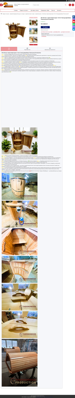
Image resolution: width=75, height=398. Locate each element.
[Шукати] (65, 5)
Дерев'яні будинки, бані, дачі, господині (17, 13)
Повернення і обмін (45, 10)
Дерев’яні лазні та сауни (30, 13)
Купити (46, 27)
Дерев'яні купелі (38, 13)
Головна (16, 10)
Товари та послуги (24, 10)
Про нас (53, 10)
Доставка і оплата (35, 10)
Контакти (59, 10)
